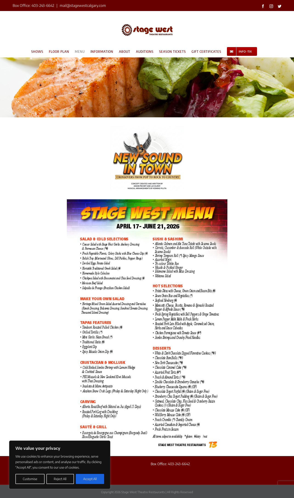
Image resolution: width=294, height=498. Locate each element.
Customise (30, 479)
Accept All (90, 479)
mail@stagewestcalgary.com (82, 5)
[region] (59, 465)
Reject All (60, 479)
